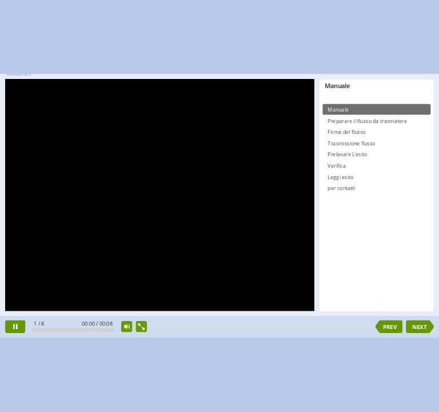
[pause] (15, 327)
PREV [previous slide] (390, 327)
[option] (376, 109)
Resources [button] (18, 73)
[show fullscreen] (141, 326)
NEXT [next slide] (419, 327)
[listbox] (376, 201)
